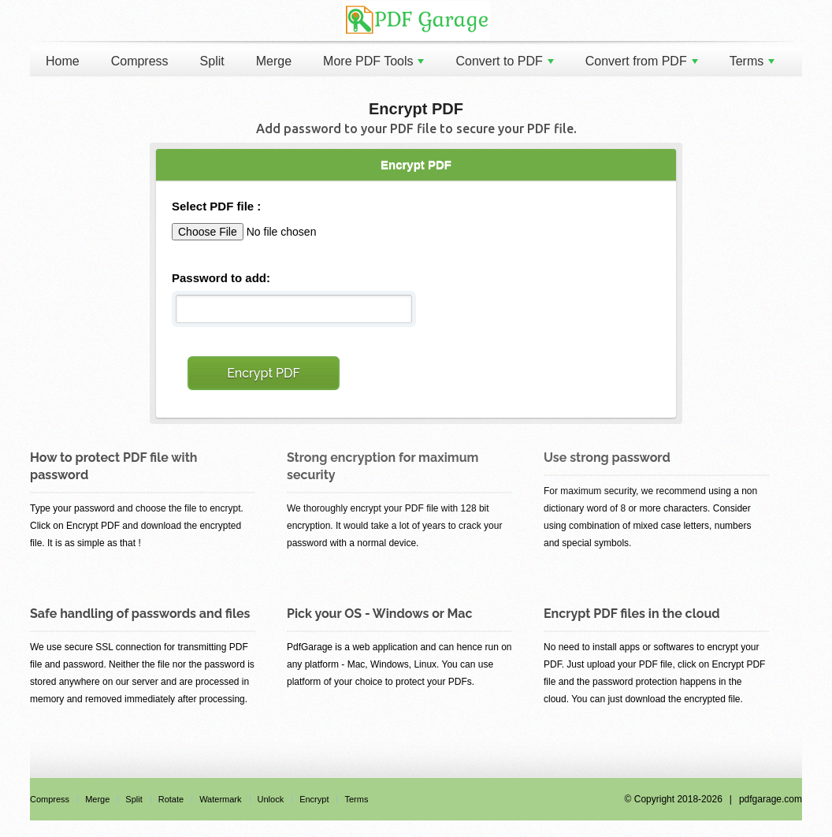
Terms (752, 61)
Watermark (220, 799)
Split (212, 61)
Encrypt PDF (263, 373)
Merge (274, 61)
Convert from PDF (641, 61)
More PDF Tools (373, 61)
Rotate (171, 799)
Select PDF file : (216, 206)
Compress (140, 61)
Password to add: (221, 278)
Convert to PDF (504, 61)
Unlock (271, 799)
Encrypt (314, 799)
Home (63, 61)
